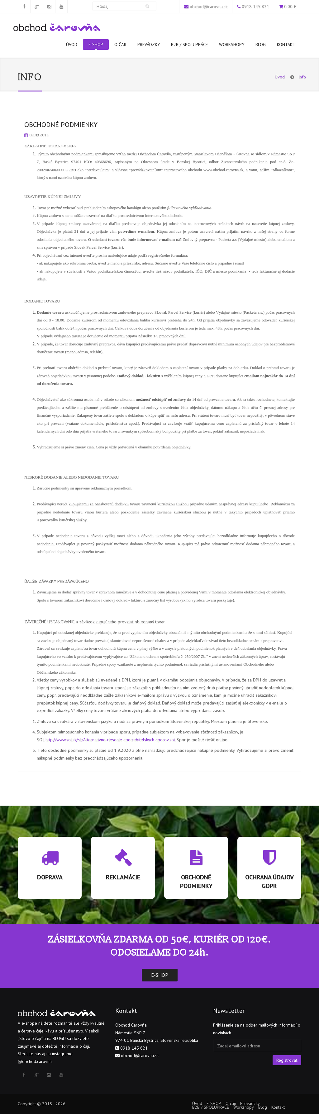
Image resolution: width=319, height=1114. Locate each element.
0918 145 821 (255, 6)
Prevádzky (148, 44)
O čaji (120, 44)
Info (302, 77)
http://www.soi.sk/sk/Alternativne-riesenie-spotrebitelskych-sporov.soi (110, 739)
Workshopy (231, 44)
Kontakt (286, 44)
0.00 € (290, 6)
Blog (260, 44)
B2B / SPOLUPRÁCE (189, 44)
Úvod (71, 44)
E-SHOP (95, 46)
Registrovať (287, 1060)
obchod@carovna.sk (208, 6)
